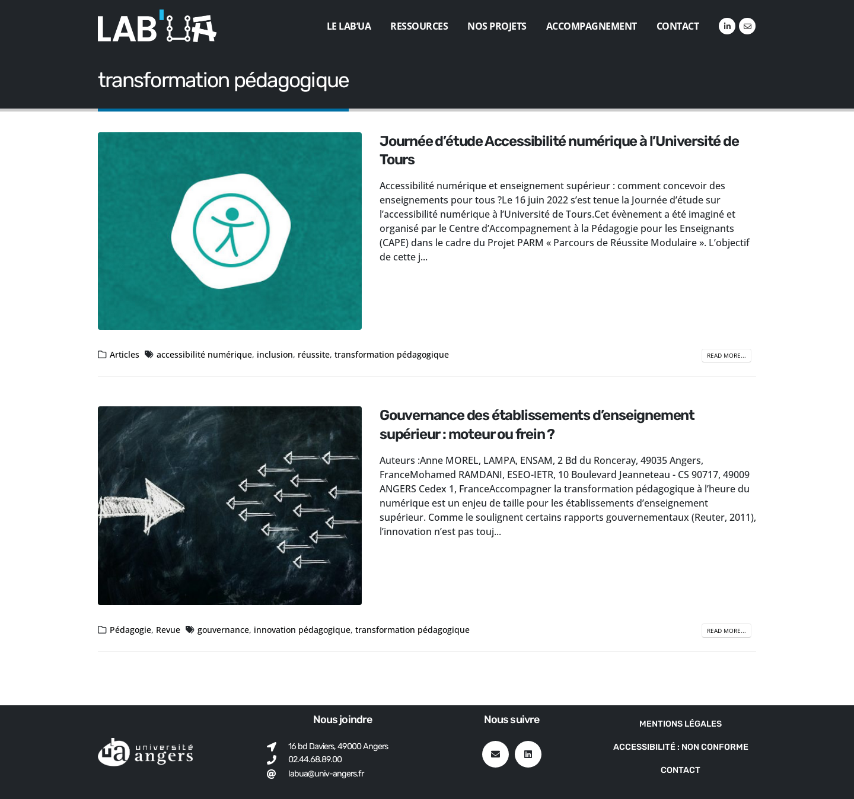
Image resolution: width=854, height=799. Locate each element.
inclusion (275, 354)
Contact (678, 26)
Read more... (726, 355)
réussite (314, 354)
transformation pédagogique (391, 354)
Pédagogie (130, 629)
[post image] (230, 231)
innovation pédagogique (302, 629)
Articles (124, 354)
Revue (168, 629)
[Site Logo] (157, 25)
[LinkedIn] (727, 26)
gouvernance (223, 629)
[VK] (747, 26)
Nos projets (497, 26)
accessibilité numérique (204, 354)
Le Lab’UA (349, 26)
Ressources (419, 26)
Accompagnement (591, 26)
